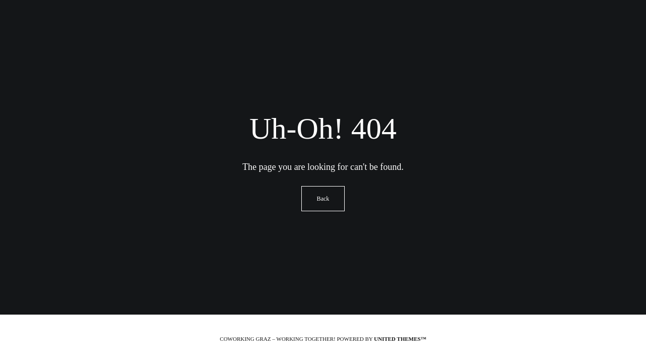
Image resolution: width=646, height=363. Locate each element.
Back (323, 198)
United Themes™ (400, 339)
